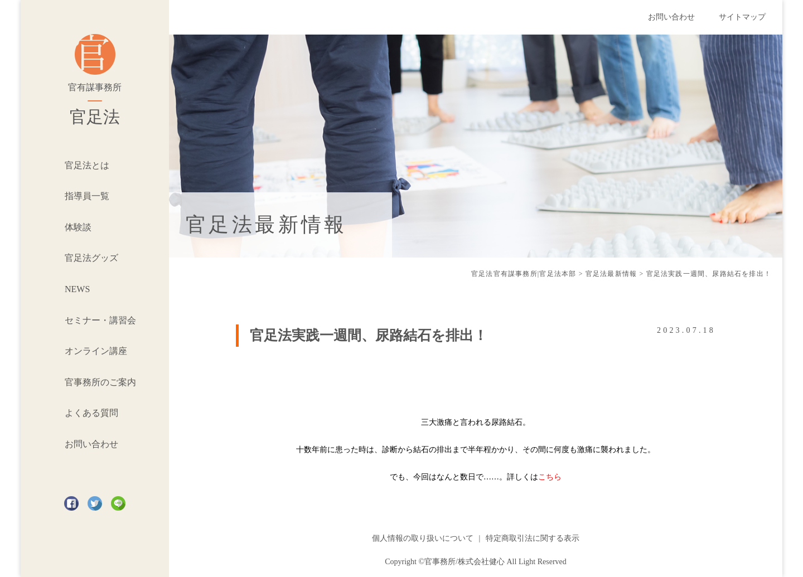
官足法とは (87, 165)
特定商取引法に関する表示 (532, 538)
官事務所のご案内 (100, 382)
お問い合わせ (91, 444)
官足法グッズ (91, 258)
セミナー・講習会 (100, 320)
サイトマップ (742, 17)
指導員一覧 (87, 196)
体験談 (78, 227)
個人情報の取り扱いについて (422, 538)
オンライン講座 (96, 351)
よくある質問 (91, 413)
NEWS (77, 289)
